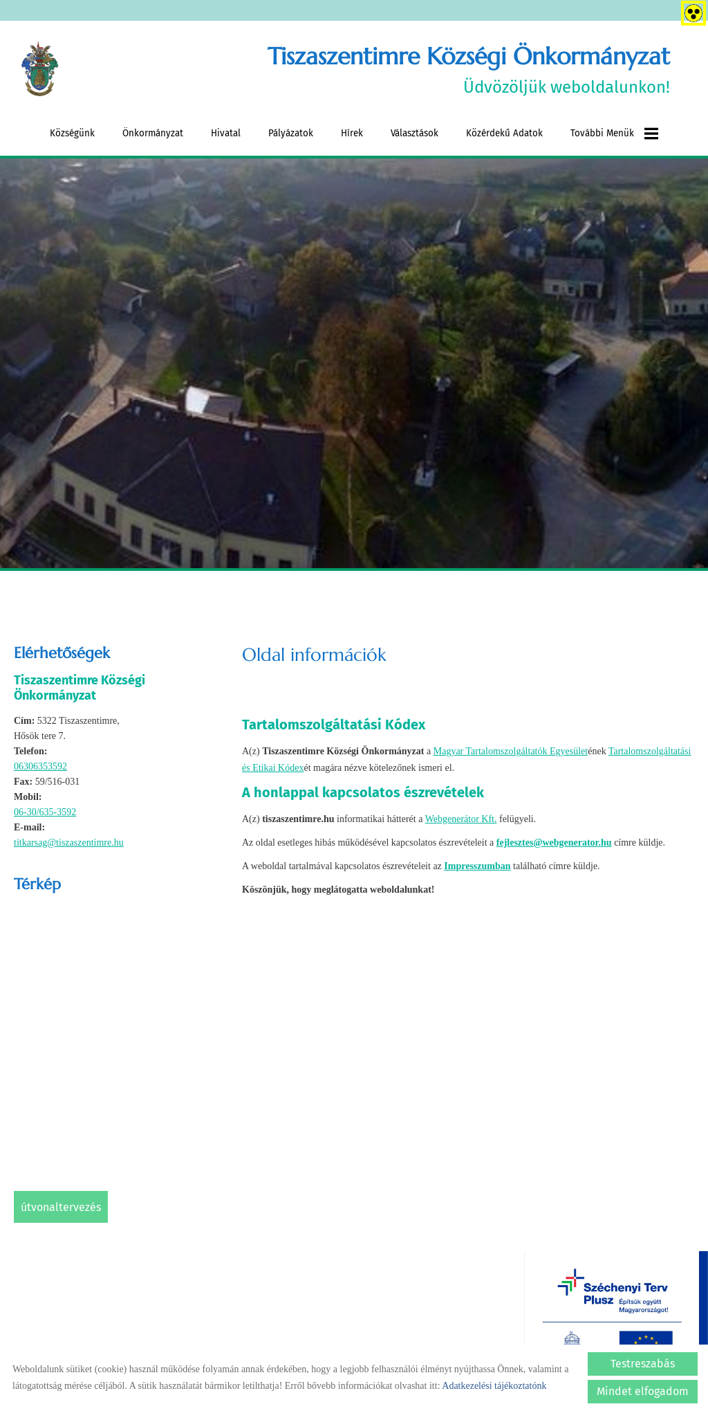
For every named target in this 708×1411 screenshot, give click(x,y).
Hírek (352, 133)
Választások (414, 133)
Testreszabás (643, 1363)
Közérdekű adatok (504, 133)
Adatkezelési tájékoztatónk (494, 1386)
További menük (614, 133)
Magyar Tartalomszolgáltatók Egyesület (511, 751)
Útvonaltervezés (61, 1207)
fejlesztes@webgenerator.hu (554, 842)
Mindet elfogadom (643, 1391)
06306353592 (40, 766)
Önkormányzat (152, 133)
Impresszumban (477, 865)
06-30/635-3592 (45, 812)
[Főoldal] (40, 70)
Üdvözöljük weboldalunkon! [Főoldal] (469, 70)
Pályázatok (290, 133)
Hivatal (226, 133)
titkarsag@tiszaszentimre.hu (69, 842)
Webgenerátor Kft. (461, 818)
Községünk (72, 133)
